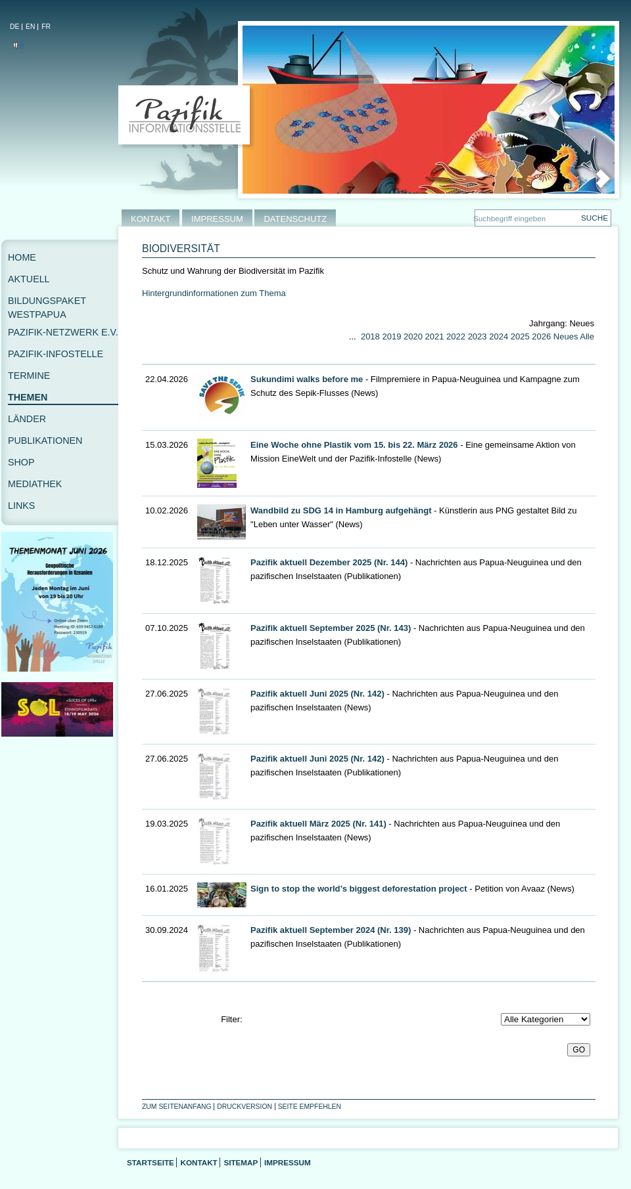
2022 (455, 336)
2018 (370, 336)
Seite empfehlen (309, 1106)
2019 (391, 336)
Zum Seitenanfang (177, 1106)
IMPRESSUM (217, 219)
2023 (477, 336)
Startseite (150, 1162)
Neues (565, 336)
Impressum (287, 1162)
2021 (434, 336)
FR (46, 26)
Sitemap (240, 1162)
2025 (520, 336)
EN (30, 26)
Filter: (232, 1019)
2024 (498, 336)
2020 (413, 336)
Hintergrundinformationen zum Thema (214, 293)
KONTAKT (150, 219)
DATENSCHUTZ (295, 219)
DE (14, 26)
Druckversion (244, 1106)
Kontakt (198, 1162)
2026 (541, 336)
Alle (587, 336)
